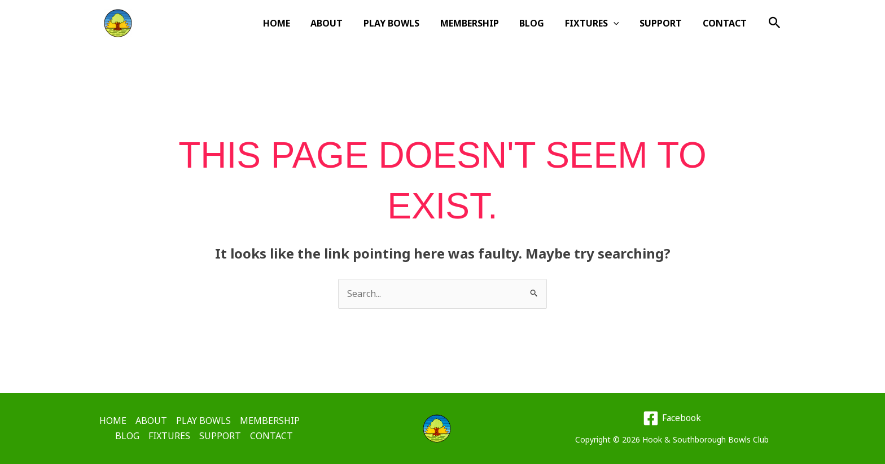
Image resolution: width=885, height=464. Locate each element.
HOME (296, 23)
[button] (620, 23)
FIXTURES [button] (599, 23)
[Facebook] (672, 418)
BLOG (541, 23)
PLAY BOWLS (406, 23)
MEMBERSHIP (481, 23)
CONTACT (726, 23)
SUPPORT (664, 23)
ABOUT (344, 23)
